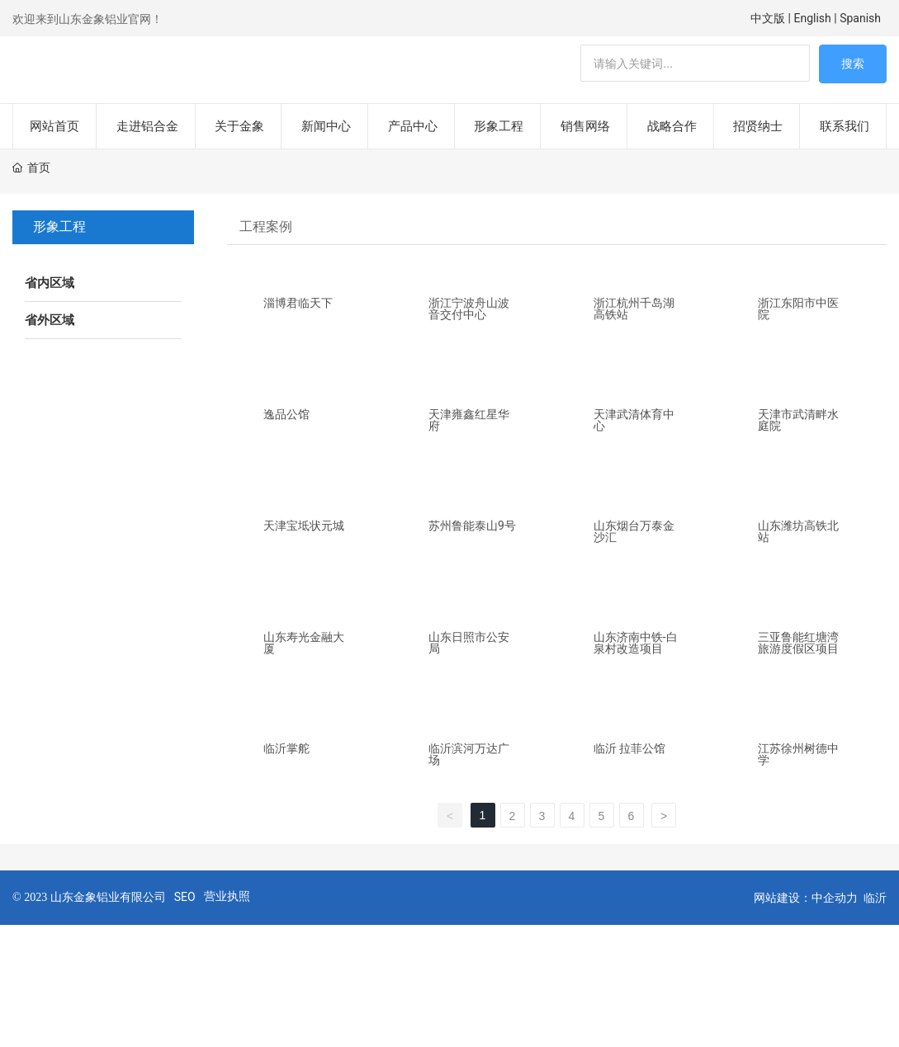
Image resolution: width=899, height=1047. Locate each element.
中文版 (767, 18)
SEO (185, 873)
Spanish (861, 18)
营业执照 (227, 872)
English (812, 18)
